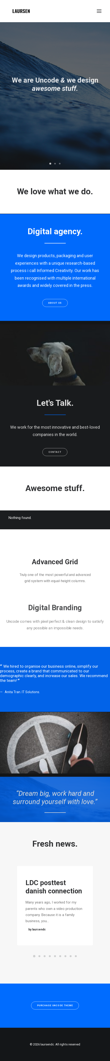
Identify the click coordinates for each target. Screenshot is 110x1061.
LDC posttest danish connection (54, 890)
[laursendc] (21, 11)
